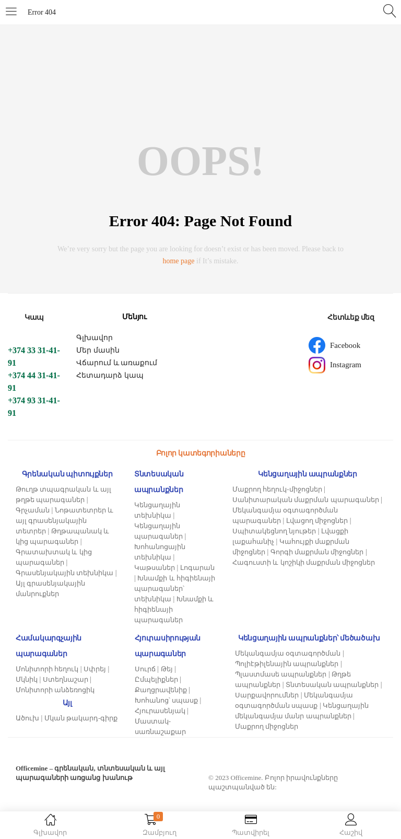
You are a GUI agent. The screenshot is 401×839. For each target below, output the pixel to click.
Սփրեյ (95, 669)
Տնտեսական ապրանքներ (332, 685)
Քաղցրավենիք (161, 690)
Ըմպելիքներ (156, 679)
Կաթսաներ (154, 568)
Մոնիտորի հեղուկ (47, 669)
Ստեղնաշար (65, 679)
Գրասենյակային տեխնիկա (64, 573)
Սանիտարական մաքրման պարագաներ (305, 500)
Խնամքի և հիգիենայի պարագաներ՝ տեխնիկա (174, 588)
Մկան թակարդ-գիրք (81, 718)
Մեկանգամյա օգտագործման (287, 653)
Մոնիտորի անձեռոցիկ (55, 690)
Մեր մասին (98, 350)
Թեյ (167, 669)
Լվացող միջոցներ (317, 521)
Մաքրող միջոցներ (266, 726)
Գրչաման (33, 510)
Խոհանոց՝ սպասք (166, 700)
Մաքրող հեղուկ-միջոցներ (277, 489)
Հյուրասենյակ (160, 711)
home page (178, 261)
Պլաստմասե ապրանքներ (280, 674)
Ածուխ (27, 718)
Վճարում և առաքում (116, 363)
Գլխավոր (94, 338)
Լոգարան (197, 568)
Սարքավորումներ (267, 695)
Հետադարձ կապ (110, 375)
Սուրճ (145, 669)
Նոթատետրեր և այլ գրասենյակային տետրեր (64, 520)
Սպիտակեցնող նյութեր (274, 531)
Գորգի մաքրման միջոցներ (317, 552)
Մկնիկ (27, 679)
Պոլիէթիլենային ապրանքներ (286, 664)
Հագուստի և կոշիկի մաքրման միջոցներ (303, 562)
